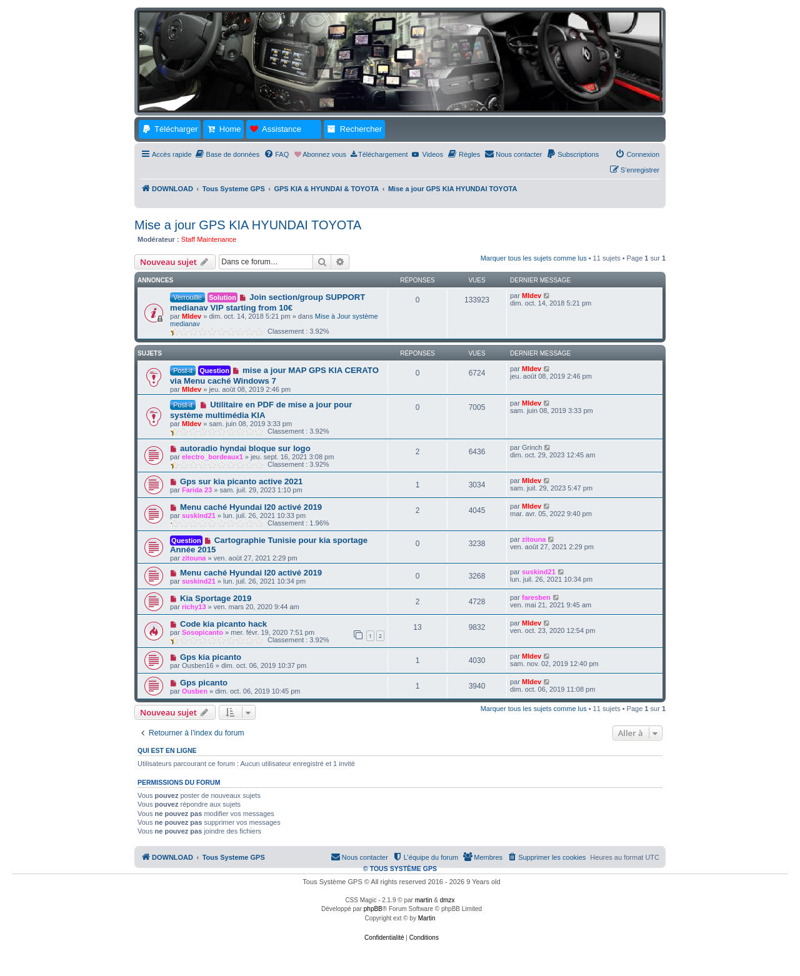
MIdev (191, 316)
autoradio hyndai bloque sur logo (245, 448)
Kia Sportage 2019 (215, 598)
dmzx (447, 900)
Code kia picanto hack (223, 624)
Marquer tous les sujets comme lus (534, 258)
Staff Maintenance (208, 239)
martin (423, 900)
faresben (536, 597)
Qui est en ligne (167, 750)
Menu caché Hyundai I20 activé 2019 (251, 507)
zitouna (194, 558)
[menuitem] (227, 154)
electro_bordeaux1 (212, 457)
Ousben (195, 691)
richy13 (194, 606)
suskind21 (199, 515)
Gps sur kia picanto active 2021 (241, 481)
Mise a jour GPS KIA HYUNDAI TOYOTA (247, 225)
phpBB (373, 908)
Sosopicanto (202, 632)
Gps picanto (204, 682)
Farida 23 (197, 490)
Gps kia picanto (210, 657)
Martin (427, 918)
